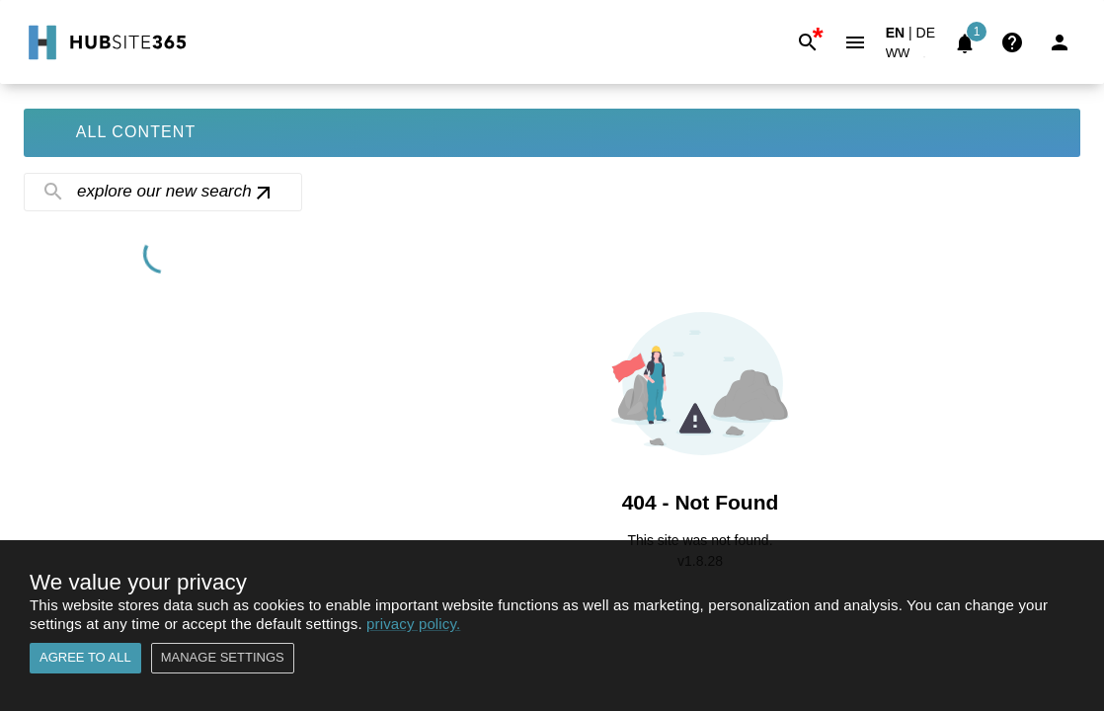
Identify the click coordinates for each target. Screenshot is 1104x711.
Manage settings (222, 658)
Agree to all (85, 658)
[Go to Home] (105, 42)
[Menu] (855, 42)
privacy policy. (413, 623)
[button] (909, 56)
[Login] (1059, 42)
